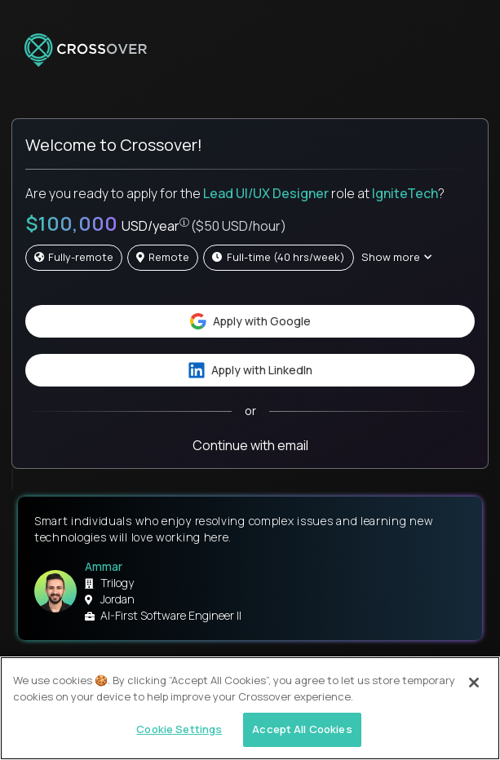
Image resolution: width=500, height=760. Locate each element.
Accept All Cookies (302, 729)
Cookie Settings (179, 729)
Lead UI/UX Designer (266, 193)
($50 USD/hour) (238, 226)
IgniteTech (405, 193)
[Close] (474, 682)
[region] (250, 708)
